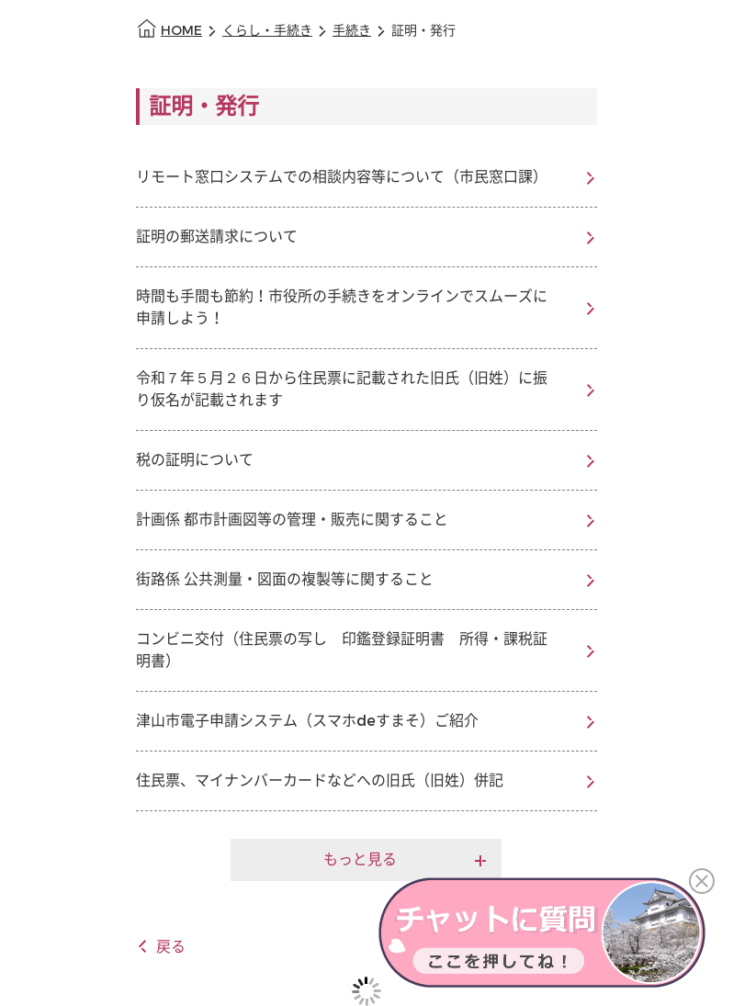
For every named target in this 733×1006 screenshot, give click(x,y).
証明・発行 (423, 31)
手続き (352, 31)
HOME (181, 31)
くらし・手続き (267, 31)
